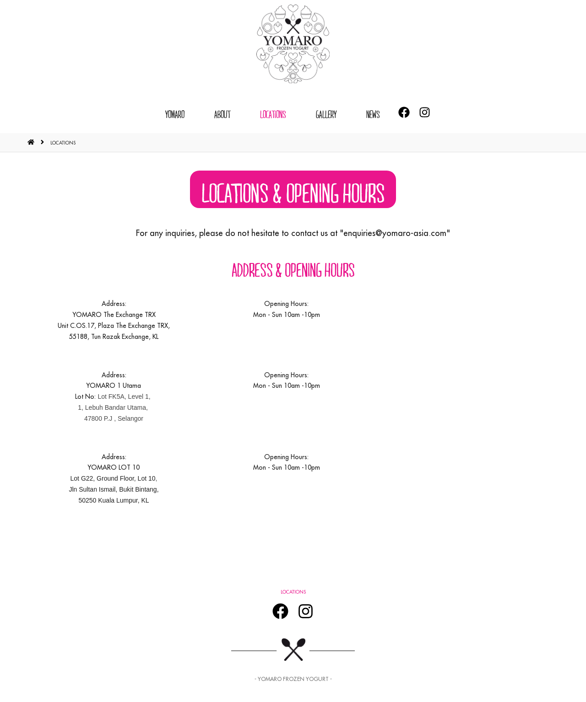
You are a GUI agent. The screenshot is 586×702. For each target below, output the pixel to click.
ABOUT (222, 114)
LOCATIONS (273, 114)
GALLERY (326, 114)
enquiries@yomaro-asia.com (394, 233)
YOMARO (174, 114)
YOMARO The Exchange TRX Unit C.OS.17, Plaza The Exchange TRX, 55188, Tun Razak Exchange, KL (114, 325)
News (373, 114)
